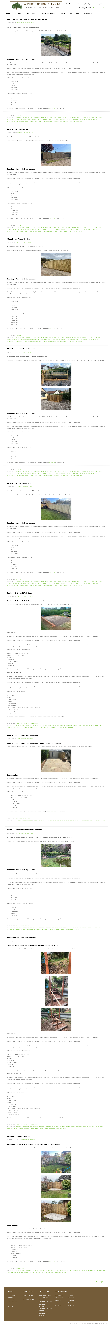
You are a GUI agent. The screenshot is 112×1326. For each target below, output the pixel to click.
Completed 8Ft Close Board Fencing (53, 119)
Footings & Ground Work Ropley (20, 593)
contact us (52, 108)
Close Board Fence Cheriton (18, 239)
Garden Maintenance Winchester (71, 121)
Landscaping (34, 724)
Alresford (36, 725)
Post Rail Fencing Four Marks (69, 930)
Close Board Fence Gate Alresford (44, 117)
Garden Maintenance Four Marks (48, 121)
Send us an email (98, 8)
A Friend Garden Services (24, 117)
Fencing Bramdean (52, 928)
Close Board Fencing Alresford (66, 117)
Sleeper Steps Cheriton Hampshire (21, 938)
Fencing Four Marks (85, 119)
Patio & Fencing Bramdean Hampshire (22, 735)
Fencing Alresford (72, 119)
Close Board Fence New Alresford (21, 349)
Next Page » (100, 1282)
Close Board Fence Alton (17, 129)
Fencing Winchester (93, 820)
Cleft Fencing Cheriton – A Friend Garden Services (27, 19)
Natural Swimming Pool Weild (63, 727)
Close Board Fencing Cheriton (87, 117)
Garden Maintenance (22, 724)
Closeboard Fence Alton (33, 119)
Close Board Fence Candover (19, 483)
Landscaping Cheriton (45, 727)
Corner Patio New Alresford (49, 820)
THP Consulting (102, 1323)
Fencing (18, 115)
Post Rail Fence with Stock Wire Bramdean (24, 830)
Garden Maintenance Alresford (26, 121)
